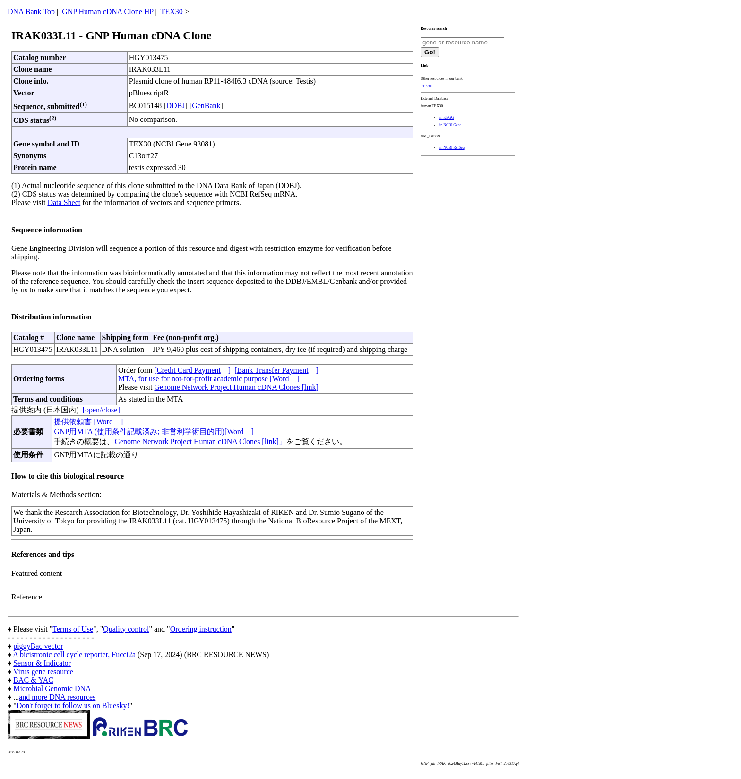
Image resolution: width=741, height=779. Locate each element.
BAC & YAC (33, 680)
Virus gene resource (43, 672)
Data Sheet (63, 202)
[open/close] (101, 410)
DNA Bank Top (31, 12)
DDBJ (175, 106)
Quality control (126, 629)
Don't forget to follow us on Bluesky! (73, 706)
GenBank (206, 106)
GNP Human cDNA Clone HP (107, 12)
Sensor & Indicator (42, 663)
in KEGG (446, 117)
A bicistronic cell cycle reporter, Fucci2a (74, 655)
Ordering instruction (201, 629)
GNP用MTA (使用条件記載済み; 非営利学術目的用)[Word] (153, 432)
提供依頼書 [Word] (88, 422)
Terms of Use (72, 629)
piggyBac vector (38, 646)
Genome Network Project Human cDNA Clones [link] (236, 387)
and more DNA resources (57, 697)
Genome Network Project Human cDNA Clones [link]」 (200, 441)
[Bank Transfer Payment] (276, 370)
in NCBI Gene (450, 125)
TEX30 (172, 12)
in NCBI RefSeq (452, 148)
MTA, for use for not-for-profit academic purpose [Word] (208, 379)
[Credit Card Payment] (192, 370)
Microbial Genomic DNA (52, 689)
